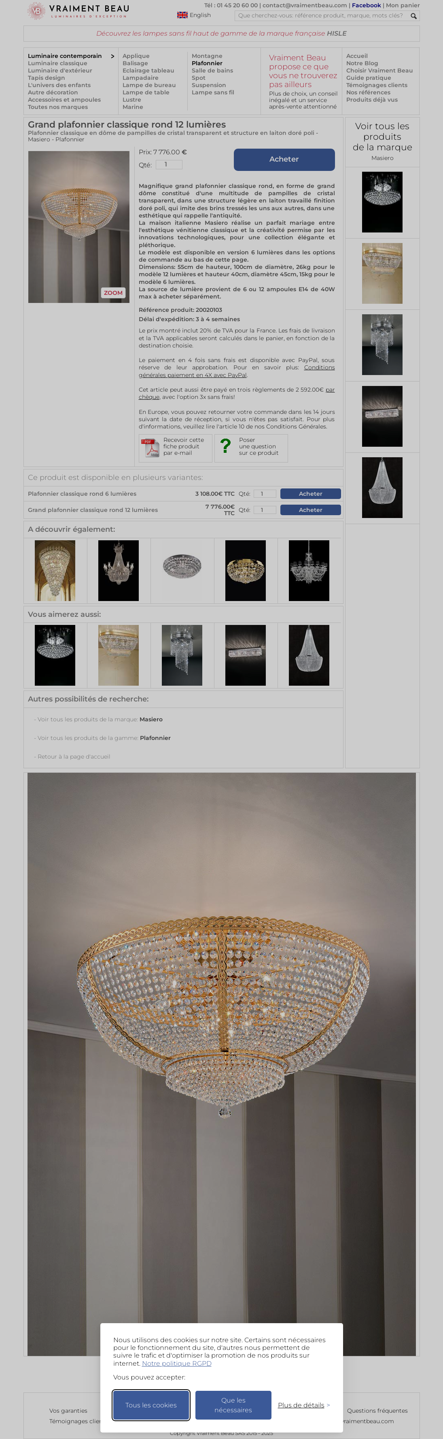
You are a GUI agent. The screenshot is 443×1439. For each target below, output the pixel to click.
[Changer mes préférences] (300, 1405)
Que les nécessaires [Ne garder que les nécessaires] (233, 1405)
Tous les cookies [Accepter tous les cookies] (151, 1405)
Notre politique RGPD (177, 1363)
